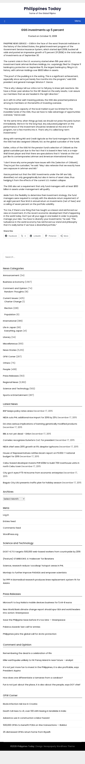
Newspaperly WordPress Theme (59, 746)
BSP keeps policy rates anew (18, 410)
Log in (6, 514)
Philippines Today (42, 8)
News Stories (10, 349)
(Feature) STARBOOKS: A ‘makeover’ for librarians (28, 558)
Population (10, 314)
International (9, 320)
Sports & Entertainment (15, 395)
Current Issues (10, 298)
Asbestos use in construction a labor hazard (26, 717)
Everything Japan (13, 330)
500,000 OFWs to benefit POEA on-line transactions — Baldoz (35, 724)
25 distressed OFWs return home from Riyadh (27, 731)
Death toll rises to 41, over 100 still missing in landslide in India (34, 710)
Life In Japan (9, 327)
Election (8, 308)
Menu (78, 21)
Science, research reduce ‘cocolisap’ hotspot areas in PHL (33, 565)
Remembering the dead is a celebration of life (27, 653)
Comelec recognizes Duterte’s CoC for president (29, 440)
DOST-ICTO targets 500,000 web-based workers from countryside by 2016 (41, 551)
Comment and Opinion (15, 288)
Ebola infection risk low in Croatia (20, 703)
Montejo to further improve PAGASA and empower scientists (35, 572)
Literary (7, 337)
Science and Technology (16, 388)
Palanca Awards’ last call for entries (21, 626)
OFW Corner (9, 356)
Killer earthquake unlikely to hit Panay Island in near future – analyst (38, 660)
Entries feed (9, 521)
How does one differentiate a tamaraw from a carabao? (33, 677)
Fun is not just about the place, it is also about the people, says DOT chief (41, 684)
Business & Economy (13, 281)
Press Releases (11, 375)
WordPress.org (10, 534)
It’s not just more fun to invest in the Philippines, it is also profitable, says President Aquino (41, 669)
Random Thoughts (14, 291)
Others (6, 362)
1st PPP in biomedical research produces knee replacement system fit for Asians (41, 581)
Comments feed (12, 527)
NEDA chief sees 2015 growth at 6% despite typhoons (31, 446)
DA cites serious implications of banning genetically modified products (40, 423)
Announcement (11, 275)
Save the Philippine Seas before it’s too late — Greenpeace (34, 619)
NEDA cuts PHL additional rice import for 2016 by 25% (30, 417)
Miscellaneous (10, 343)
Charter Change (13, 301)
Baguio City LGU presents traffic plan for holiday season (32, 482)
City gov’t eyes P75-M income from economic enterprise (33, 472)
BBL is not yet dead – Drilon (17, 433)
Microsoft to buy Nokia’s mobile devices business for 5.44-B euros (37, 602)
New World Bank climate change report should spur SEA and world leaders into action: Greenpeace (41, 611)
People (6, 369)
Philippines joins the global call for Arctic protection (29, 633)
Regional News (10, 382)
